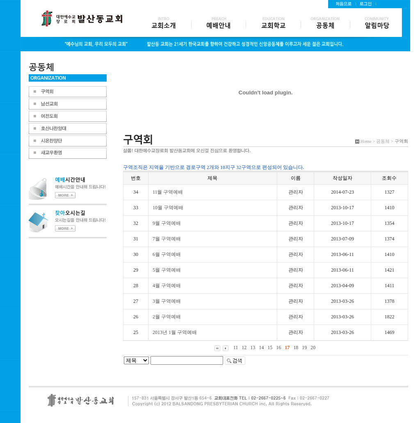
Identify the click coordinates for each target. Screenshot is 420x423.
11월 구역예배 (168, 192)
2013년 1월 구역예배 (175, 332)
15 (269, 347)
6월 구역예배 (167, 254)
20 (312, 347)
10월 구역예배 (168, 207)
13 (252, 347)
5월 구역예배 (167, 270)
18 (295, 347)
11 (235, 347)
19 (304, 347)
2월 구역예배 (167, 317)
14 (261, 347)
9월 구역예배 (167, 223)
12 (244, 347)
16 (278, 347)
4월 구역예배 (167, 285)
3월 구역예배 (167, 301)
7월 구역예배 (167, 239)
